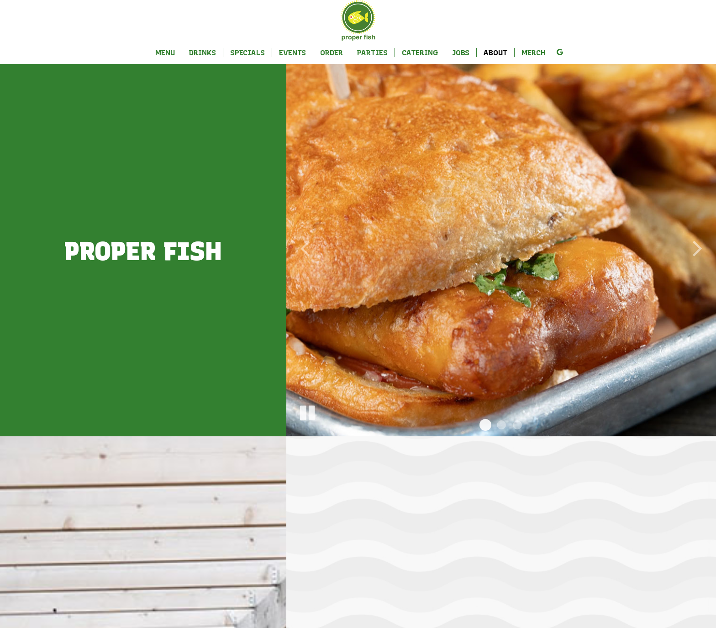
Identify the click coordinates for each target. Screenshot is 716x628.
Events (292, 52)
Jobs (460, 52)
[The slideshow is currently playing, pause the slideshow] (307, 411)
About (495, 52)
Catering (420, 52)
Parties (372, 52)
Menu (165, 52)
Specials (247, 52)
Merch (533, 52)
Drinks (202, 52)
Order (331, 52)
